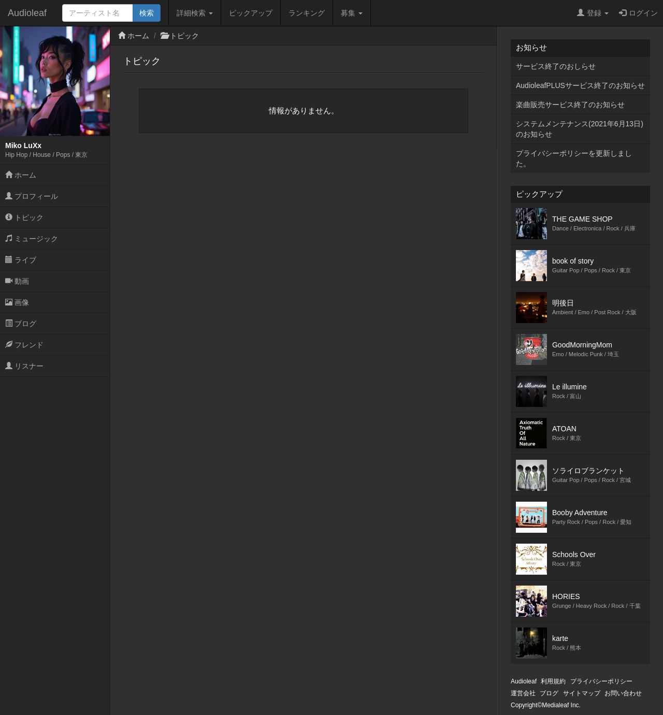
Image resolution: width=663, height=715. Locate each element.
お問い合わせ (623, 693)
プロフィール (31, 196)
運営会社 (523, 693)
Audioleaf (27, 13)
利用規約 (553, 681)
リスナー (24, 366)
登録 (593, 13)
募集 (352, 13)
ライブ (20, 260)
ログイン (638, 13)
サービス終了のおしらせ (556, 66)
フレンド (24, 345)
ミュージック (31, 239)
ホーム (20, 175)
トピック (24, 217)
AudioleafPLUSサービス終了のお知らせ (580, 85)
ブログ (20, 323)
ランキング (307, 13)
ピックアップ (250, 13)
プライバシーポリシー (601, 681)
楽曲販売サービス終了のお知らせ (570, 104)
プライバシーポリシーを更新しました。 (574, 158)
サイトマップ (581, 693)
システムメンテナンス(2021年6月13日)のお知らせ (579, 129)
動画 (17, 281)
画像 (17, 302)
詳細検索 (195, 13)
